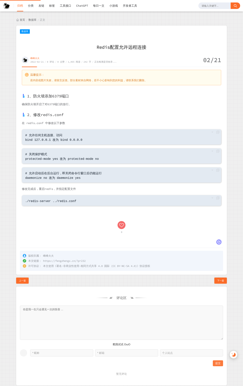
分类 (31, 5)
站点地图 (233, 373)
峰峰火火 (34, 58)
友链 (41, 5)
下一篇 (220, 254)
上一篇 (22, 254)
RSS (219, 373)
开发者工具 (130, 5)
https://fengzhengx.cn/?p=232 (64, 235)
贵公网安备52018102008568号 (23, 381)
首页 (22, 19)
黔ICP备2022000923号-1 (46, 373)
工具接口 (65, 5)
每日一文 (98, 5)
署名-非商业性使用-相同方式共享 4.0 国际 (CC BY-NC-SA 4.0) (96, 240)
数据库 (32, 19)
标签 (52, 5)
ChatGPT (82, 5)
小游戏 (113, 5)
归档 (20, 5)
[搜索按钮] (235, 5)
